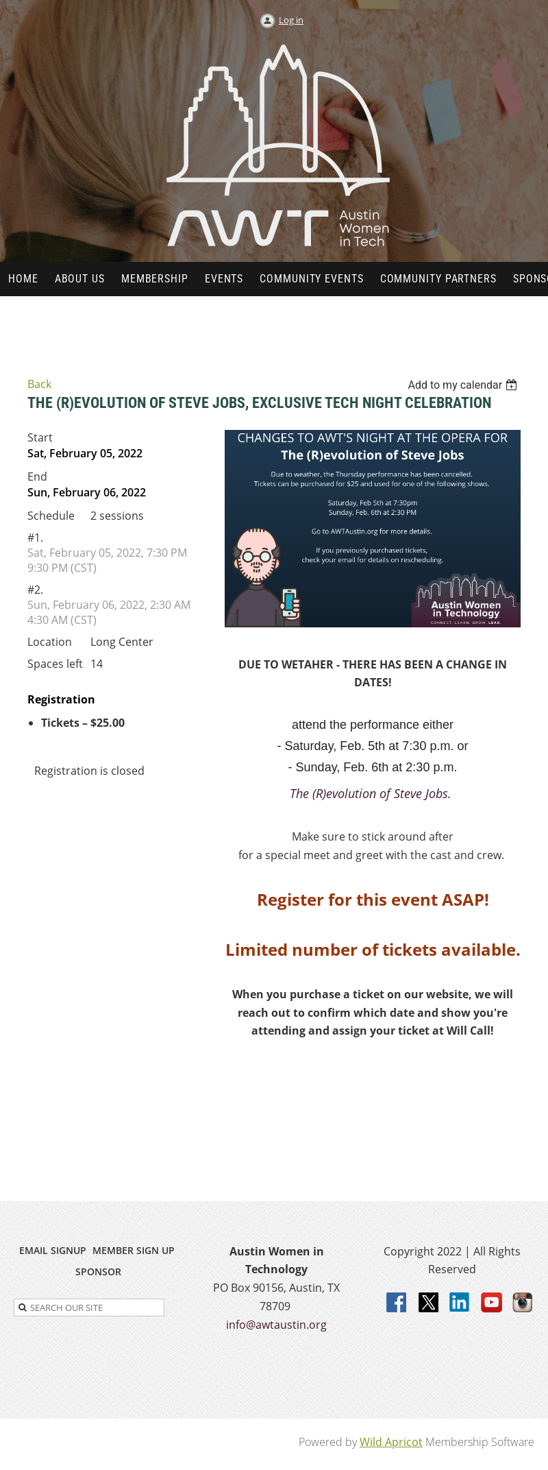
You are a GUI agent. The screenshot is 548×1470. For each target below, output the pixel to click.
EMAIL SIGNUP (52, 1250)
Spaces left (55, 663)
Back (39, 383)
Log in (291, 20)
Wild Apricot (391, 1441)
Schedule (51, 515)
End (37, 476)
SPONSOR (98, 1271)
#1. (35, 537)
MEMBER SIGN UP (133, 1250)
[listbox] (464, 385)
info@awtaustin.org (276, 1324)
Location (49, 641)
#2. (35, 589)
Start (40, 437)
